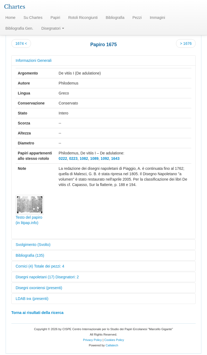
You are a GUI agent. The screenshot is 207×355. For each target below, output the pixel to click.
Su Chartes (32, 17)
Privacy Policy (92, 340)
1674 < (21, 43)
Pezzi (137, 17)
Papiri (55, 17)
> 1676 (186, 43)
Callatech (112, 345)
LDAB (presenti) (32, 298)
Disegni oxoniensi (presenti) (39, 288)
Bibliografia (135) (30, 255)
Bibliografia (115, 17)
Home (10, 17)
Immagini (157, 17)
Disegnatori (53, 28)
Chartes (14, 7)
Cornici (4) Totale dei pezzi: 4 (40, 266)
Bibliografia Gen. (19, 28)
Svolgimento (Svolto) (33, 244)
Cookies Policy (114, 340)
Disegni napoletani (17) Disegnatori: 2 (47, 277)
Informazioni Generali (33, 60)
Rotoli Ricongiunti (83, 17)
